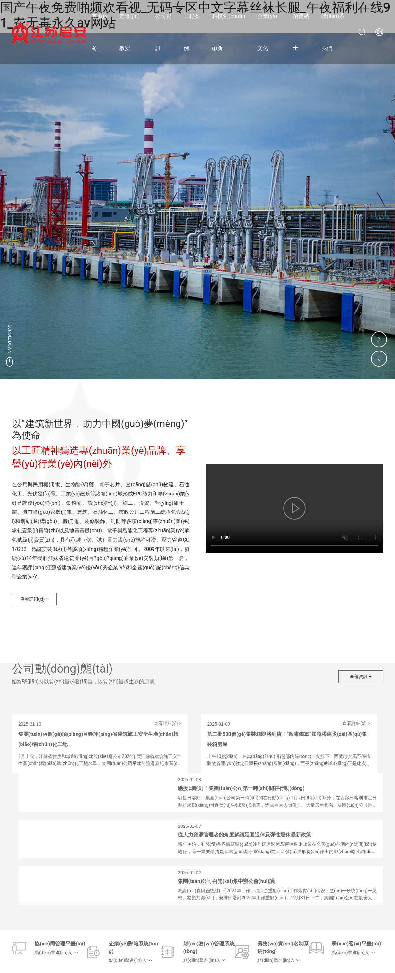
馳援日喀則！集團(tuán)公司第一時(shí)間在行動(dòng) (241, 788)
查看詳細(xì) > (168, 723)
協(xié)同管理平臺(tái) (60, 944)
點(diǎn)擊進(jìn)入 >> (56, 952)
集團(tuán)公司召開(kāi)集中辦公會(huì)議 (226, 881)
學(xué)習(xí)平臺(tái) (356, 944)
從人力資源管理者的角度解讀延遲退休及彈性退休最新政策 (244, 835)
